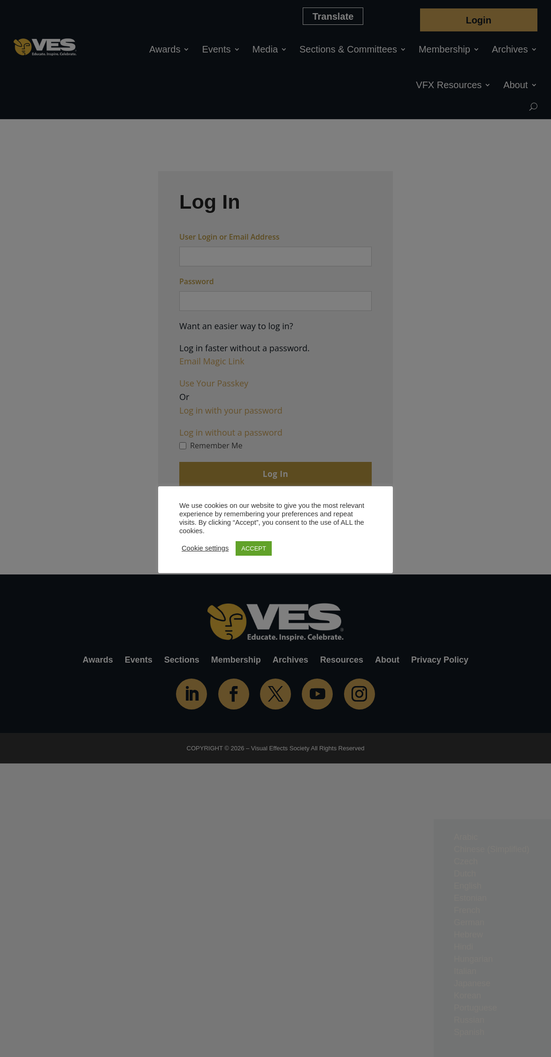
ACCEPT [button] (253, 548)
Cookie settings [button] (205, 548)
